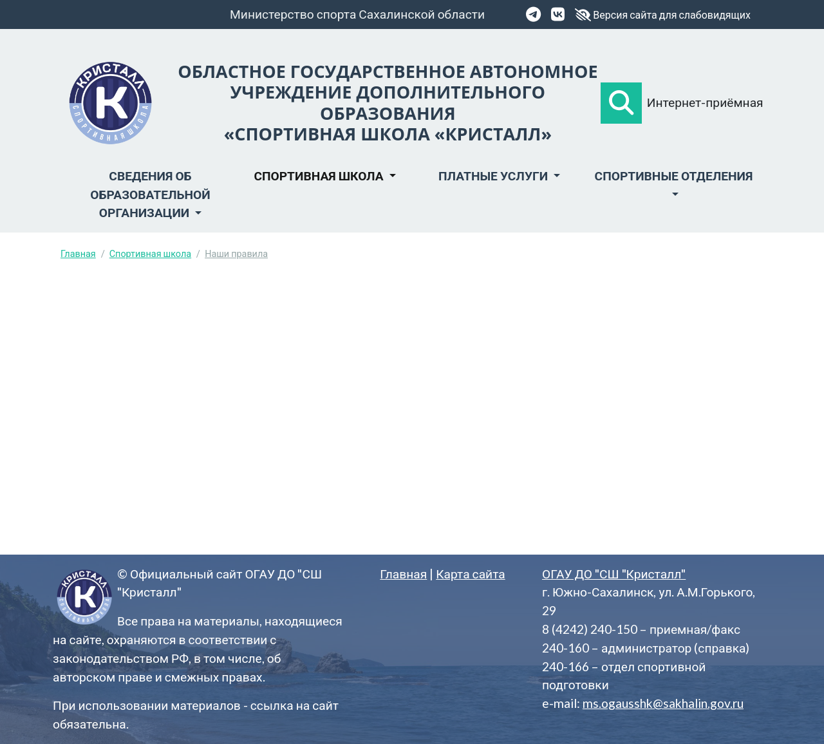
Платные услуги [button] (494, 175)
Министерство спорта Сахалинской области (357, 13)
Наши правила (236, 253)
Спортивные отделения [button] (674, 175)
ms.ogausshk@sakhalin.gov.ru (663, 703)
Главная (78, 253)
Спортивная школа (150, 253)
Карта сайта (470, 573)
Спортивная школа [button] (320, 175)
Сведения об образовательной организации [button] (150, 194)
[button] (621, 103)
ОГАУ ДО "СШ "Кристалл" (614, 573)
